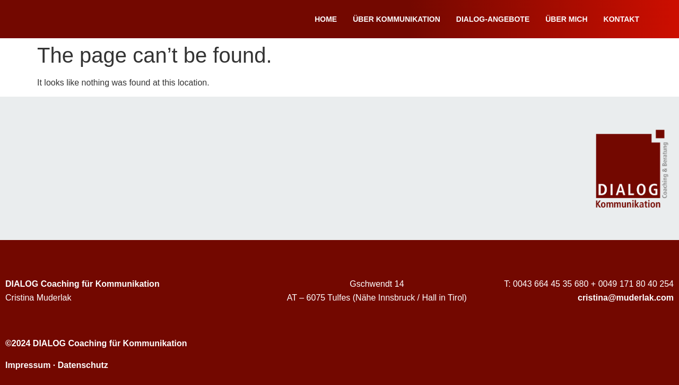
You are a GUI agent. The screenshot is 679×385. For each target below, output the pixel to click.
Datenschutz (83, 365)
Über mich (566, 19)
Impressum (27, 365)
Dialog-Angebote (492, 19)
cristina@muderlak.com (626, 297)
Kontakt (621, 19)
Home (326, 19)
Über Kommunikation (396, 19)
